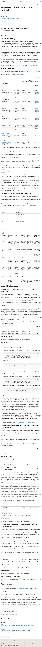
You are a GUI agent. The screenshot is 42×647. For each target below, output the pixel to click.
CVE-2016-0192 (24, 509)
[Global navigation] (1, 2)
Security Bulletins (12, 4)
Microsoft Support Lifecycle (19, 74)
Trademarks (9, 645)
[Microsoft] (21, 1)
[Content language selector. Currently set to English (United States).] (6, 641)
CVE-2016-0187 (24, 331)
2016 (18, 4)
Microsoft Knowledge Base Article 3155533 (27, 65)
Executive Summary (5, 20)
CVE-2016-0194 (24, 561)
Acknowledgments (25, 588)
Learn (2, 4)
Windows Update (16, 151)
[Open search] (37, 2)
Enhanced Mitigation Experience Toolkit (26, 422)
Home (6, 4)
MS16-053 (19, 190)
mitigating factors (17, 339)
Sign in (40, 1)
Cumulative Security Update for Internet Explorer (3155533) (12, 18)
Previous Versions (10, 643)
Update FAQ (4, 23)
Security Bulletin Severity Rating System (30, 205)
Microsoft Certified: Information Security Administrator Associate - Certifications (15, 630)
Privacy (25, 643)
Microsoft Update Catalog (13, 157)
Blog (15, 643)
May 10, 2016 (8, 611)
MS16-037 (37, 86)
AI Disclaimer (3, 643)
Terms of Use (3, 645)
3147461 (36, 132)
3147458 (36, 138)
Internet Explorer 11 (16, 107)
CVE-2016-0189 (24, 333)
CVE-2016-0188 (22, 453)
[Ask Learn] (38, 4)
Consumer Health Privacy (32, 643)
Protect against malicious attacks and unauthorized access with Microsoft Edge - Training (17, 625)
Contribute (20, 643)
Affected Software (5, 21)
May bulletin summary (15, 201)
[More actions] (40, 4)
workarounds (9, 345)
